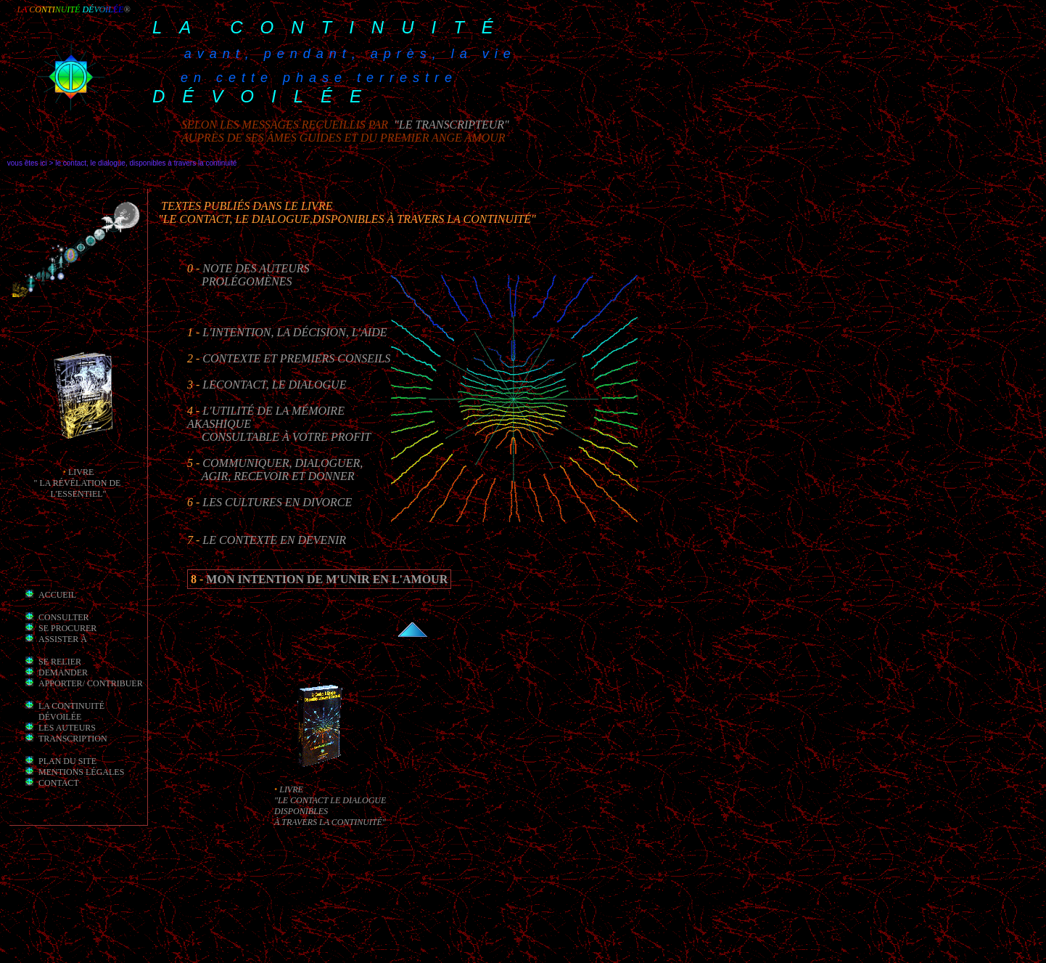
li (72, 472)
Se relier (59, 662)
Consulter (63, 617)
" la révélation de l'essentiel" (78, 488)
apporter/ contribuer (90, 683)
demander (63, 672)
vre (85, 472)
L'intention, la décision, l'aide (294, 332)
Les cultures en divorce (277, 502)
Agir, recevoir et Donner (278, 476)
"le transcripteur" (450, 124)
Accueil (57, 595)
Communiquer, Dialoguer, (282, 463)
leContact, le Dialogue (274, 384)
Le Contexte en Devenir (274, 540)
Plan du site (67, 761)
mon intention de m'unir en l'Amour (327, 579)
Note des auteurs (255, 268)
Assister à (62, 639)
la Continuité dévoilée (71, 711)
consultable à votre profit (286, 437)
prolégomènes (247, 281)
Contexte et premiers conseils (296, 358)
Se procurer (67, 628)
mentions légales (81, 772)
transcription (72, 739)
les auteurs (67, 728)
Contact (58, 783)
